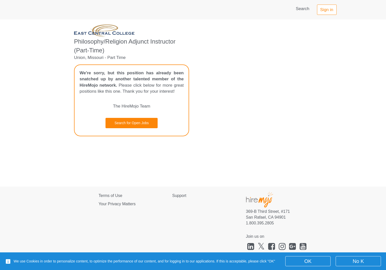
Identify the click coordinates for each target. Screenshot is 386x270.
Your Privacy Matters (117, 204)
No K (358, 261)
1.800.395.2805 (260, 223)
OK (308, 261)
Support (179, 195)
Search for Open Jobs (132, 123)
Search (302, 8)
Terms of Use (110, 195)
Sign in (326, 9)
